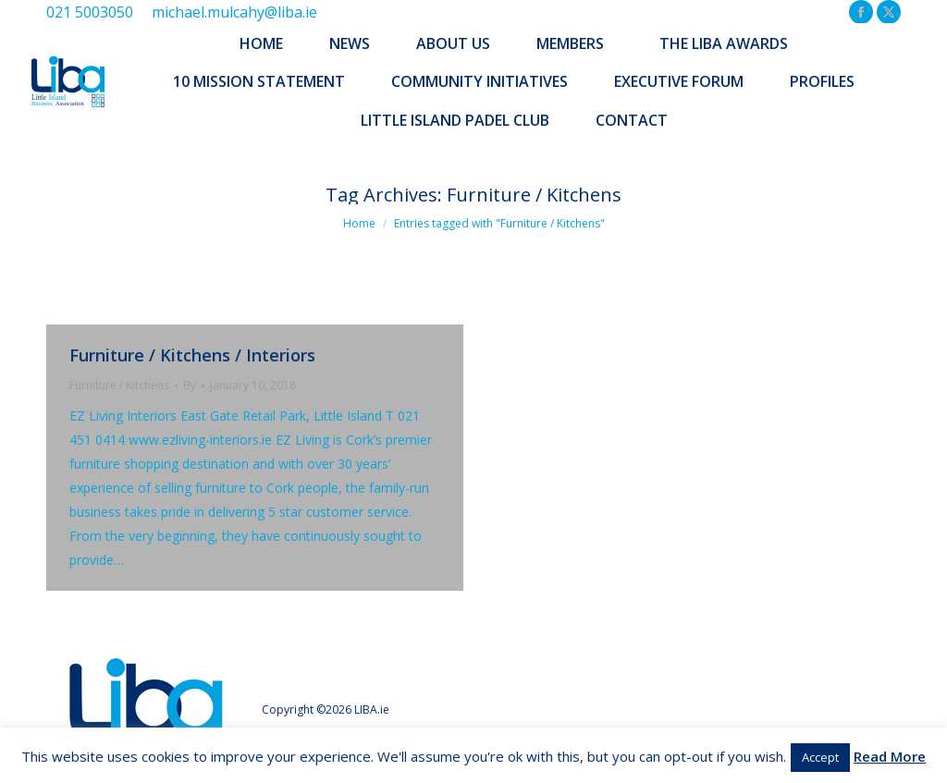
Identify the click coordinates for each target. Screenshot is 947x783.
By (189, 385)
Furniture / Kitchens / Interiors (192, 355)
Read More (890, 756)
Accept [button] (820, 757)
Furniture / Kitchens (119, 385)
